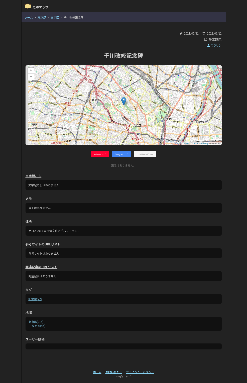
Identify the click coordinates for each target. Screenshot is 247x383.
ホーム (29, 17)
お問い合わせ (113, 372)
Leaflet (185, 143)
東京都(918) (36, 322)
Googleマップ (121, 154)
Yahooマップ (100, 154)
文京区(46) (38, 326)
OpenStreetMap (201, 143)
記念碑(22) (35, 299)
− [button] (31, 77)
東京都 (41, 17)
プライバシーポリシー (140, 372)
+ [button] (31, 71)
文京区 (55, 17)
